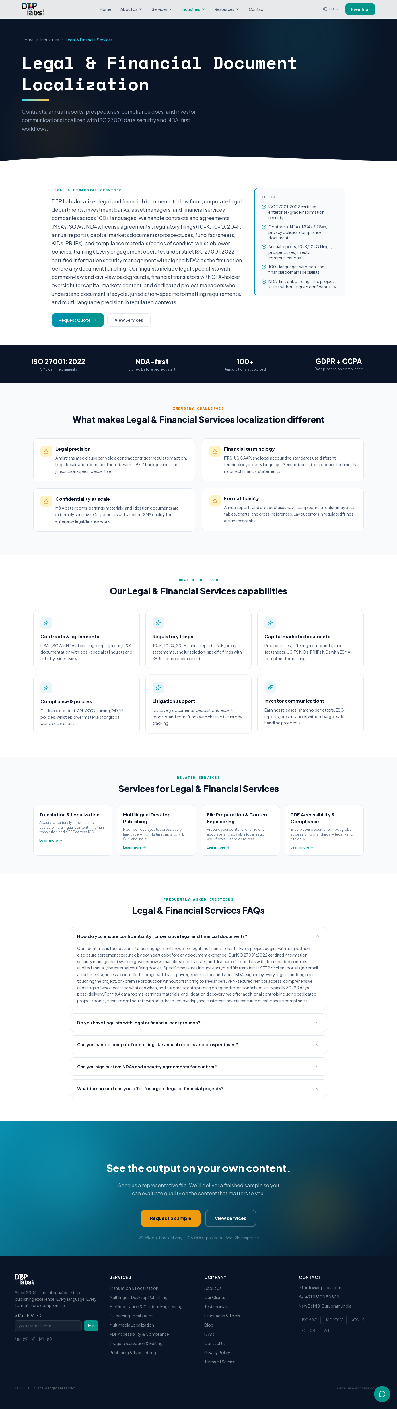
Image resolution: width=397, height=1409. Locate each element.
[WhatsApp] (49, 1339)
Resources (227, 8)
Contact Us (215, 1343)
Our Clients (214, 1297)
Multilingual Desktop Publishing (139, 1297)
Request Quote (78, 320)
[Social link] (17, 1339)
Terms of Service (220, 1361)
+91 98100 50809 (322, 1296)
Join (91, 1325)
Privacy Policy (217, 1352)
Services (162, 8)
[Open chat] (382, 1394)
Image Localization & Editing (136, 1343)
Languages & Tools (222, 1315)
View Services (129, 320)
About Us (131, 8)
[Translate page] (331, 9)
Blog (208, 1324)
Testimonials (216, 1306)
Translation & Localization (134, 1288)
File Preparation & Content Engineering (146, 1306)
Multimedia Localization (132, 1324)
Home (105, 8)
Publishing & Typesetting (133, 1352)
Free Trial (360, 8)
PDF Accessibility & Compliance (139, 1334)
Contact (257, 8)
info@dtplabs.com (323, 1287)
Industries (193, 8)
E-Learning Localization (132, 1315)
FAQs (209, 1334)
